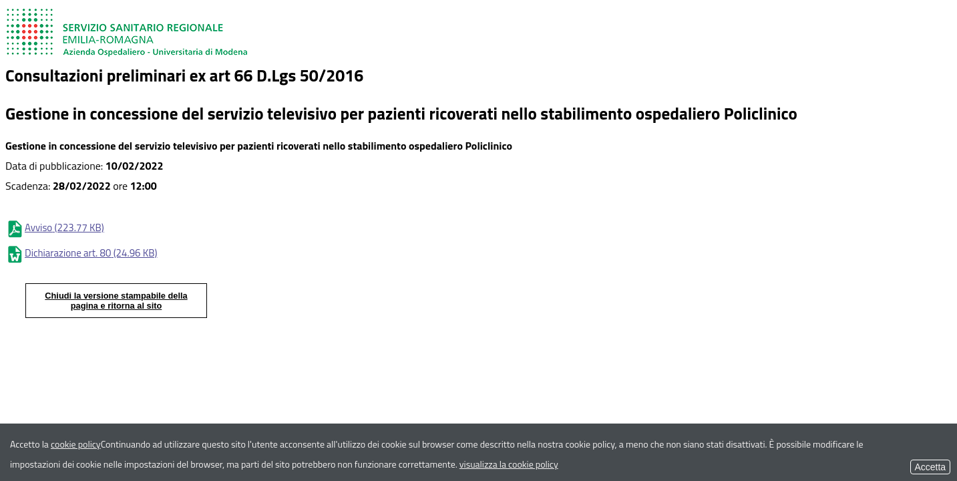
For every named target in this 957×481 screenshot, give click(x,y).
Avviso (54, 227)
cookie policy (76, 444)
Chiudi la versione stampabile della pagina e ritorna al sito (116, 301)
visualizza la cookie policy (508, 464)
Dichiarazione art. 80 (81, 253)
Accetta (930, 467)
